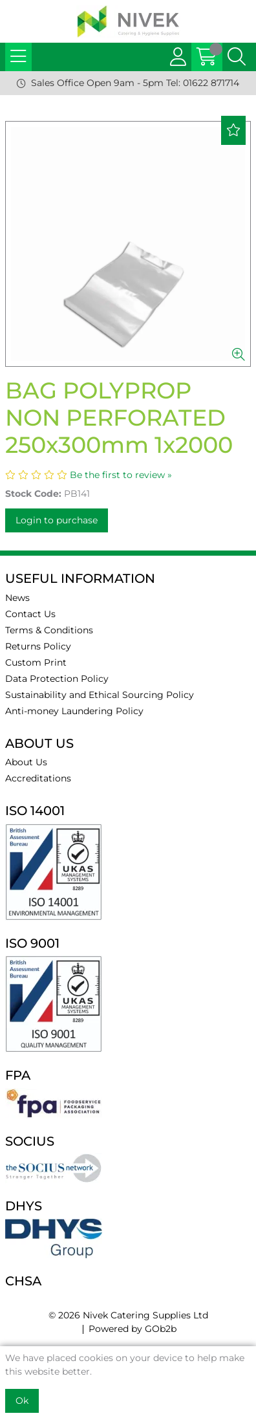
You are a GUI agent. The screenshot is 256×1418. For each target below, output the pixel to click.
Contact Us (30, 614)
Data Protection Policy (57, 678)
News (17, 598)
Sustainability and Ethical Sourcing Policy (99, 695)
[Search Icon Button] (236, 57)
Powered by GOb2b (132, 1329)
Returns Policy (38, 646)
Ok (22, 1400)
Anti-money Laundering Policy (74, 711)
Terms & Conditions (49, 630)
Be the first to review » (121, 475)
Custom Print (36, 662)
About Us (26, 762)
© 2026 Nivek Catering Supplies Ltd (128, 1315)
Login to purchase (57, 520)
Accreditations (38, 778)
